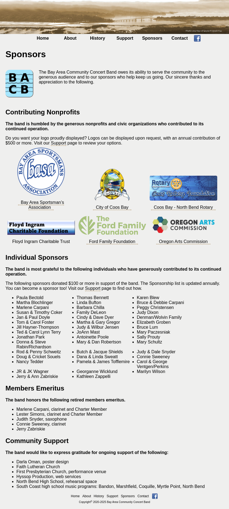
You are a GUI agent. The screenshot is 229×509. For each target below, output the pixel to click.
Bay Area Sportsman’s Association (42, 205)
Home (43, 38)
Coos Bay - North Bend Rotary (183, 207)
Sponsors (152, 38)
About (70, 38)
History (97, 38)
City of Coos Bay (112, 207)
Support (125, 38)
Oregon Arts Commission (183, 241)
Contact (180, 38)
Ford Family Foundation (112, 241)
